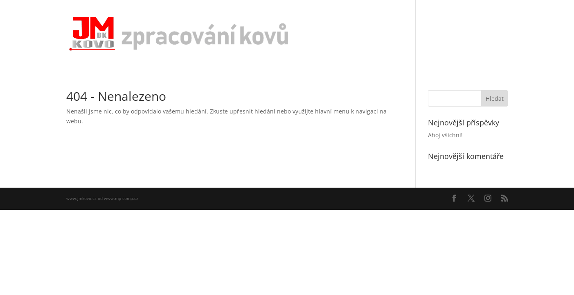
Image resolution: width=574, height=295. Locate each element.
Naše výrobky (436, 33)
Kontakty (479, 33)
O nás (399, 33)
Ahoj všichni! (445, 135)
